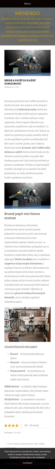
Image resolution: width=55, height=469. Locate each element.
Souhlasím (27, 463)
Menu (27, 3)
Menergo (27, 13)
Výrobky (17, 433)
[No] (51, 458)
